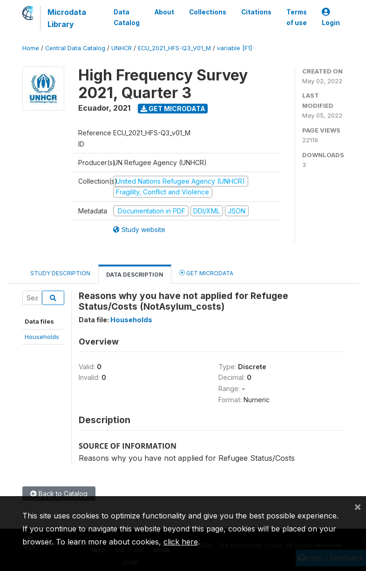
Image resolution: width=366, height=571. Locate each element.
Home (30, 48)
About (164, 12)
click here (180, 541)
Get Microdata (173, 109)
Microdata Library (66, 18)
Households (42, 336)
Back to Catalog (59, 494)
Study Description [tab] (60, 273)
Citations (256, 12)
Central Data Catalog (75, 48)
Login (331, 17)
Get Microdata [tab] (206, 273)
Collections (207, 12)
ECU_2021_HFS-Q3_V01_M (174, 48)
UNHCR (121, 48)
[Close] (357, 506)
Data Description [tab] (134, 274)
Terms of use (296, 17)
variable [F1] (234, 48)
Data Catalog (127, 17)
